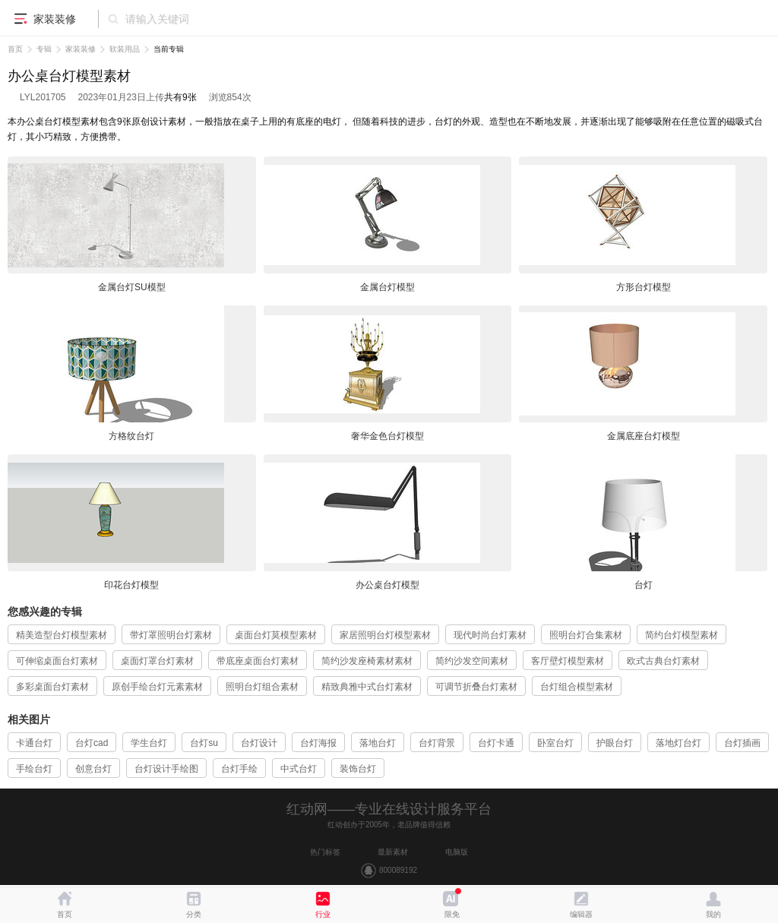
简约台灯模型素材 (681, 635)
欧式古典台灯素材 (663, 661)
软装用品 (124, 49)
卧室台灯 (555, 743)
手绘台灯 (34, 768)
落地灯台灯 (678, 743)
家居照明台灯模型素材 (385, 635)
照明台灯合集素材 (585, 635)
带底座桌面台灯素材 (258, 661)
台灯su (204, 743)
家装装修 (80, 49)
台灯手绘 (239, 768)
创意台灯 (93, 768)
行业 (322, 914)
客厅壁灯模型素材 (567, 661)
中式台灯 (298, 768)
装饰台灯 (358, 768)
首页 (15, 49)
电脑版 (456, 852)
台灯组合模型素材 (576, 686)
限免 (452, 914)
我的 (713, 914)
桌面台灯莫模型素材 (276, 635)
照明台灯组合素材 (262, 686)
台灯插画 (742, 743)
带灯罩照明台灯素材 (171, 635)
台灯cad (91, 743)
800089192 (398, 870)
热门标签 (325, 852)
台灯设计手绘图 (166, 768)
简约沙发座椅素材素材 (367, 661)
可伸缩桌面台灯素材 (57, 661)
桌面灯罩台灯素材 (157, 661)
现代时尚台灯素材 (490, 635)
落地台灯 (377, 743)
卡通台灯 (34, 743)
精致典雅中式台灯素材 (367, 686)
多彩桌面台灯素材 (52, 686)
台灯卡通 (496, 743)
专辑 (44, 49)
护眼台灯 (614, 743)
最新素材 (393, 852)
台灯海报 (318, 743)
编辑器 (581, 914)
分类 (193, 914)
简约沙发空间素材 (471, 661)
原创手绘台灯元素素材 (157, 686)
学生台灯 (149, 743)
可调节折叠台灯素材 (476, 686)
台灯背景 (437, 743)
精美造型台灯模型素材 (61, 635)
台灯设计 (259, 743)
